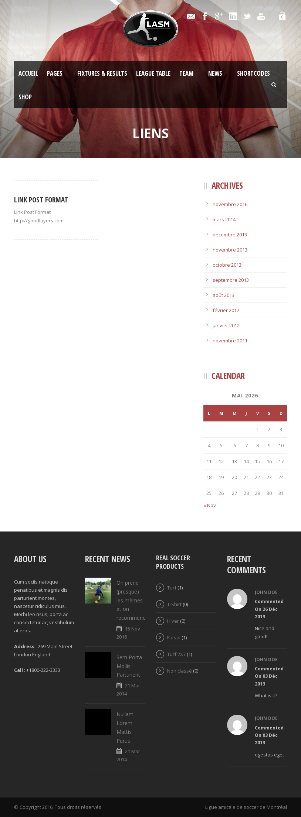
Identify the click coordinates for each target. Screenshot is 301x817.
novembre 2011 (230, 340)
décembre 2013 (230, 234)
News (215, 73)
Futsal (173, 637)
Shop (25, 97)
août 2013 (223, 295)
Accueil (28, 73)
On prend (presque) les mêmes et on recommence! (132, 600)
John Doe (266, 592)
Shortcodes (253, 73)
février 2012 (226, 310)
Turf (171, 587)
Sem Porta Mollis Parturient (129, 666)
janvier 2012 (226, 325)
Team (186, 73)
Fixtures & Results (102, 73)
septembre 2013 (231, 280)
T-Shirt (174, 604)
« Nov (209, 505)
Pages (54, 73)
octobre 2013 (227, 264)
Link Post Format (41, 200)
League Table (153, 73)
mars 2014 (224, 219)
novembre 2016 (230, 204)
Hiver (173, 621)
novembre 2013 (230, 249)
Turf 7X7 (176, 654)
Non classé (179, 670)
